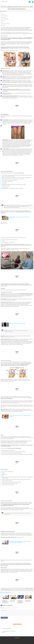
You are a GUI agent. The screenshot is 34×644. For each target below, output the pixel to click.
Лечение (2, 22)
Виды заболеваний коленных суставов (17, 323)
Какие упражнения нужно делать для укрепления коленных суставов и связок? (20, 601)
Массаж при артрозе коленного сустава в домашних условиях (20, 416)
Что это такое (3, 14)
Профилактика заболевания (5, 23)
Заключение (3, 25)
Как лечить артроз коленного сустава (12, 601)
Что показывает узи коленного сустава (27, 601)
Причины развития (4, 15)
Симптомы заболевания (5, 18)
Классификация (3, 17)
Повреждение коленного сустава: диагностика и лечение (19, 217)
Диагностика (3, 20)
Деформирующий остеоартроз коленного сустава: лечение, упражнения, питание (19, 542)
